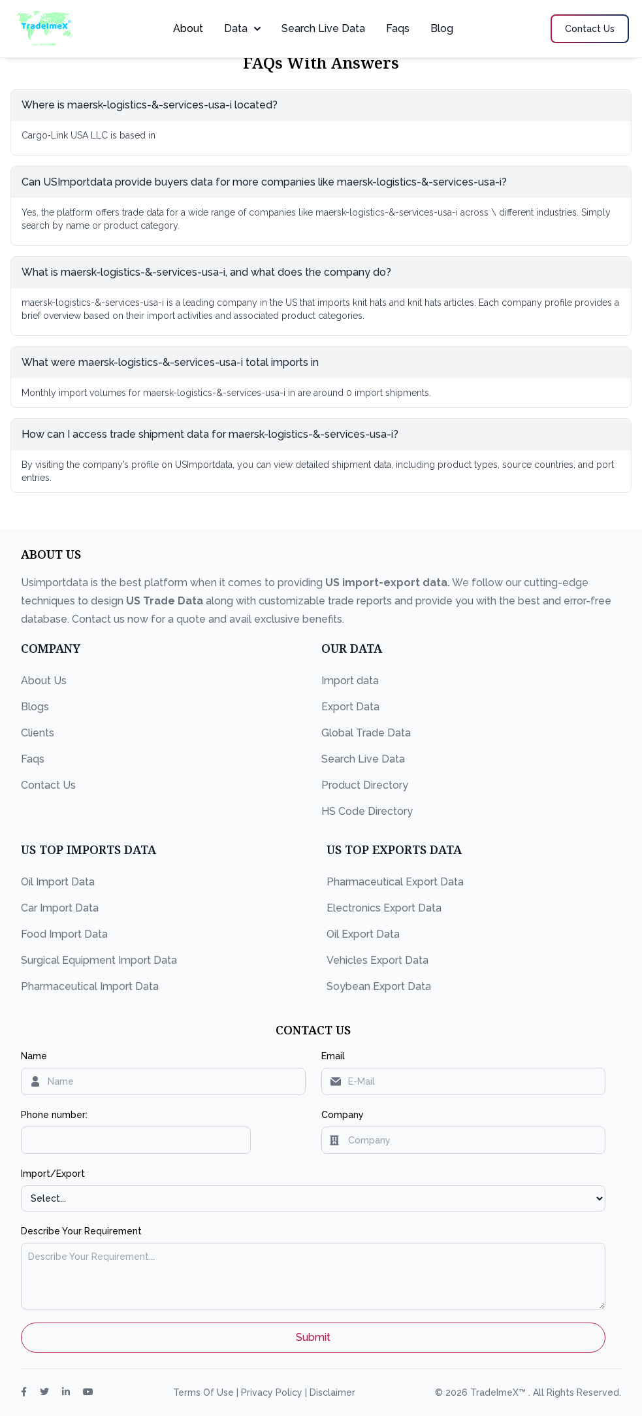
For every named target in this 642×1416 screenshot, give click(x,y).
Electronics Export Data (384, 908)
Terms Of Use (204, 1392)
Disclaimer (332, 1392)
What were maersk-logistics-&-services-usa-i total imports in (170, 362)
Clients (37, 733)
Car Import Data (60, 908)
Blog (441, 28)
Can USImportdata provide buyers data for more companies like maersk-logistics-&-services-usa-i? (264, 182)
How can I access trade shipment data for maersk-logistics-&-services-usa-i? (210, 434)
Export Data (350, 706)
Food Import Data (64, 934)
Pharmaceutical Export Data (395, 882)
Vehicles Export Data (377, 960)
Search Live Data (323, 28)
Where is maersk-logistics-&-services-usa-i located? (150, 105)
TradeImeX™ (499, 1392)
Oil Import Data (58, 882)
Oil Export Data (363, 934)
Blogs (35, 706)
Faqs (397, 28)
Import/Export (53, 1173)
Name (34, 1056)
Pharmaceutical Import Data (90, 986)
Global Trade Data (366, 733)
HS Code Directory (367, 811)
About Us (44, 680)
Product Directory (364, 785)
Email (333, 1056)
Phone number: (54, 1115)
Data (242, 28)
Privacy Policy (273, 1392)
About (188, 28)
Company (342, 1115)
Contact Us (48, 785)
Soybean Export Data (379, 986)
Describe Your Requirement (81, 1231)
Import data (350, 680)
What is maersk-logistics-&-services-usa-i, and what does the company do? (206, 272)
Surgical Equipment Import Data (99, 960)
